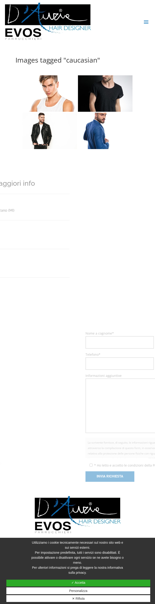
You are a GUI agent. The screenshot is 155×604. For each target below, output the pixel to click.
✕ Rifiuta (78, 598)
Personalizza (78, 591)
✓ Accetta (78, 582)
